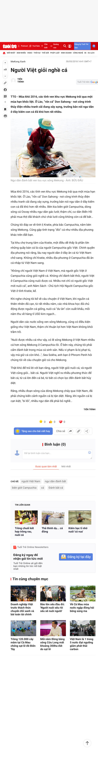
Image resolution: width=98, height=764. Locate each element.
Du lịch (91, 53)
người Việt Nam (31, 481)
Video (29, 53)
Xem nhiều (21, 53)
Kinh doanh (66, 53)
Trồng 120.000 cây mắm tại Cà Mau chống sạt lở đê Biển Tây (23, 644)
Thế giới (45, 53)
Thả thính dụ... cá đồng (52, 530)
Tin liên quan (22, 505)
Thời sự (37, 53)
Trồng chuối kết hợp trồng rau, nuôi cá (24, 531)
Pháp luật (55, 53)
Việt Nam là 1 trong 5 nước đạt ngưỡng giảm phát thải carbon (81, 644)
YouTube (34, 46)
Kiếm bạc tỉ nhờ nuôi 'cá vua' (77, 530)
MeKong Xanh (18, 61)
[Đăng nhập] (70, 46)
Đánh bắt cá (56, 487)
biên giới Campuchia (24, 487)
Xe (85, 53)
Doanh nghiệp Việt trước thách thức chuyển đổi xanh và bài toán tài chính (22, 609)
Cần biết (44, 46)
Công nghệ (78, 53)
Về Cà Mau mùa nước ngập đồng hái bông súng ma (82, 608)
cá (42, 487)
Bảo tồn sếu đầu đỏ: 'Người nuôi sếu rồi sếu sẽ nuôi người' (52, 608)
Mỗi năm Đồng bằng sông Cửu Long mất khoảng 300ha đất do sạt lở (52, 644)
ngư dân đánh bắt (55, 481)
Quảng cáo (55, 46)
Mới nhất (11, 53)
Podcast (22, 46)
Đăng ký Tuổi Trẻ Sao (81, 46)
